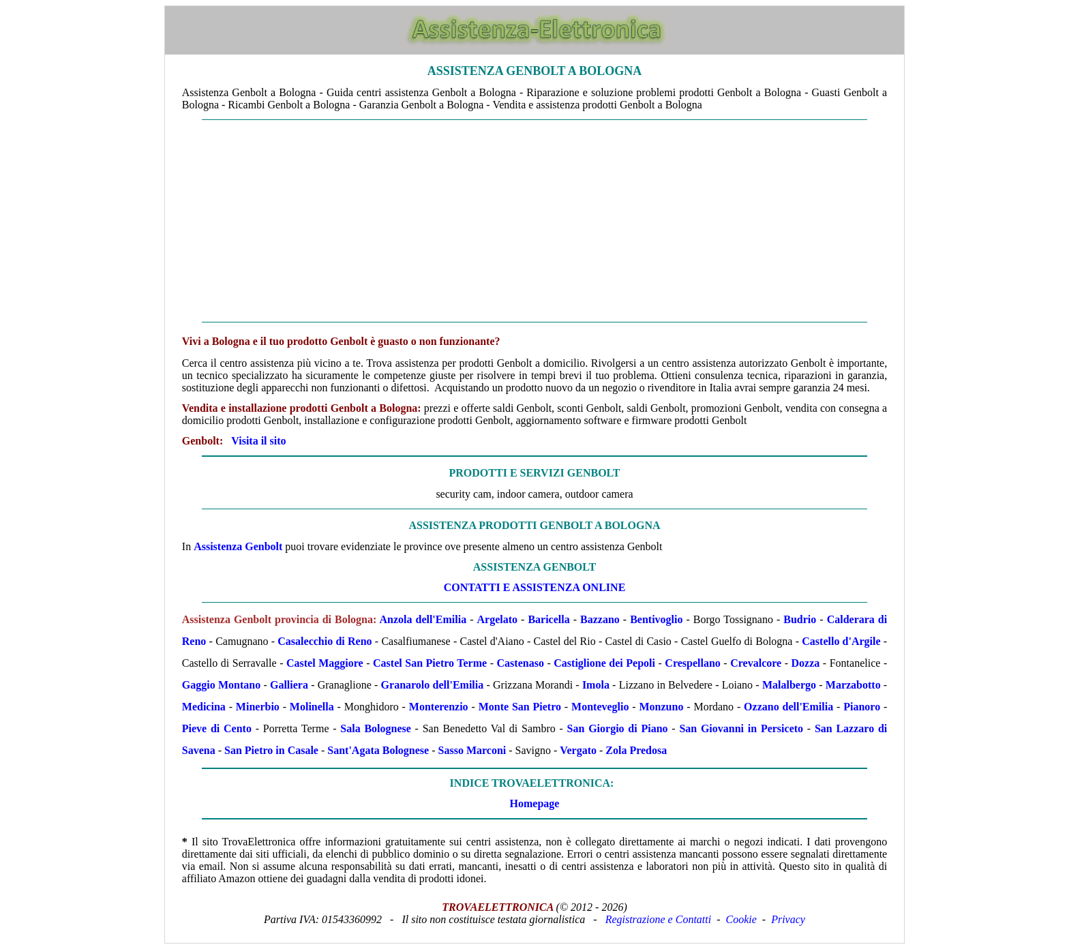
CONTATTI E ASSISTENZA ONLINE (535, 587)
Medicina (204, 706)
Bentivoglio (656, 619)
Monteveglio (600, 706)
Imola (595, 685)
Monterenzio (438, 706)
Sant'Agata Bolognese (378, 750)
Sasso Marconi (472, 750)
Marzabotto (853, 685)
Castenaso (520, 663)
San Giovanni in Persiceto (741, 728)
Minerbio (258, 706)
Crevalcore (755, 663)
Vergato (578, 750)
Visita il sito (258, 441)
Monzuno (661, 706)
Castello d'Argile (841, 641)
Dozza (806, 663)
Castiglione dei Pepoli (604, 663)
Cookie (741, 919)
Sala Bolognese (375, 728)
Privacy (788, 919)
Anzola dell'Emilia (422, 619)
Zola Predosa (636, 750)
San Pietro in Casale (271, 750)
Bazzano (600, 619)
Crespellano (692, 663)
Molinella (312, 706)
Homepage (535, 803)
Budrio (799, 619)
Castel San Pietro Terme (430, 663)
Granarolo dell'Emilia (432, 685)
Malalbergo (789, 685)
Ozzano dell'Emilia (788, 706)
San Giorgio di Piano (617, 728)
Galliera (289, 685)
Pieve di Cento (217, 728)
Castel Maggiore (324, 663)
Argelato (497, 619)
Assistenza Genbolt (238, 546)
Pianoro (861, 706)
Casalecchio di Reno (324, 641)
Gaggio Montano (221, 685)
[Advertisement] (534, 220)
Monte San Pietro (520, 706)
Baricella (548, 619)
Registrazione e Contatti (658, 919)
